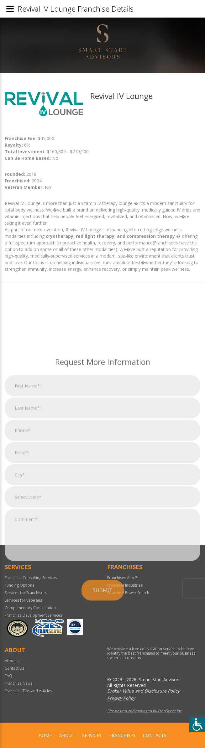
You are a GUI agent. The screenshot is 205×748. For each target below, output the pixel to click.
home (45, 735)
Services (92, 735)
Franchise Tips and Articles (28, 690)
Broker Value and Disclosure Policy (143, 691)
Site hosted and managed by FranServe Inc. (144, 711)
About (67, 735)
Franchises (122, 735)
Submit (103, 677)
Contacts (154, 735)
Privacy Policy (121, 698)
